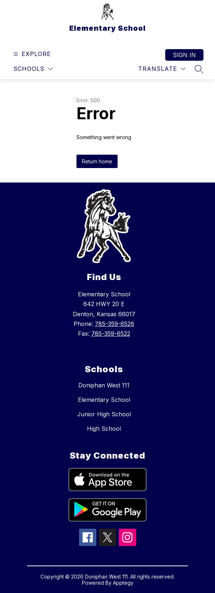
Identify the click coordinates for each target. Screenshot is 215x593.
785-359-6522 (110, 333)
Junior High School (104, 414)
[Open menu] (31, 54)
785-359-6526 (114, 323)
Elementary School (104, 399)
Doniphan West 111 (104, 385)
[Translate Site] (161, 68)
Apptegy (123, 583)
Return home (97, 161)
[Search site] (199, 69)
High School (104, 428)
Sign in (184, 55)
